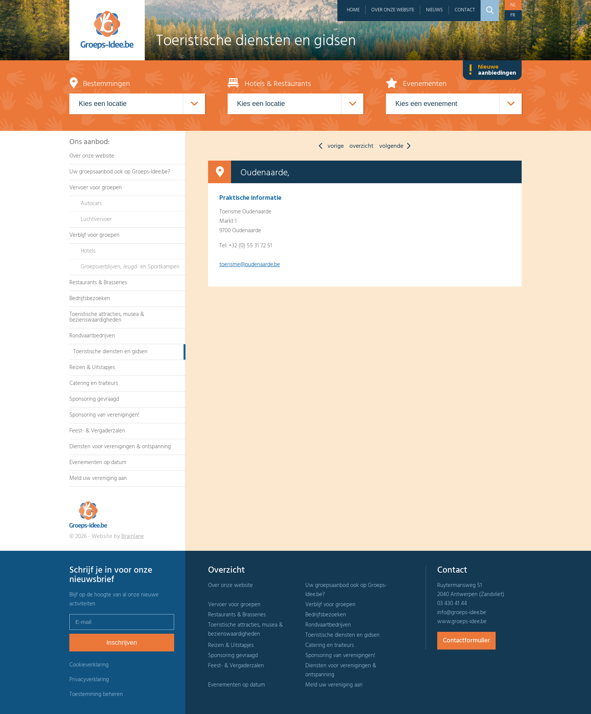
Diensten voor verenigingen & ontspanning (120, 446)
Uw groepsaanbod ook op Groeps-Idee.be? (119, 171)
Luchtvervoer (96, 219)
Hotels (88, 251)
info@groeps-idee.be (461, 612)
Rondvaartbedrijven (92, 335)
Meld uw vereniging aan (98, 478)
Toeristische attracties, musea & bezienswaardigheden (106, 317)
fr (512, 15)
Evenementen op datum (97, 462)
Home (353, 10)
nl (513, 5)
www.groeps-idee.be (462, 621)
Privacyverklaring (89, 679)
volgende (396, 146)
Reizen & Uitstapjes (92, 367)
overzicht (361, 146)
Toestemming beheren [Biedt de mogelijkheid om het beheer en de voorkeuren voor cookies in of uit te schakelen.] (96, 694)
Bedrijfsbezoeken (89, 298)
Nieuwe (492, 70)
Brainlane (132, 536)
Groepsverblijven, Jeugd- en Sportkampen (130, 266)
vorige (329, 146)
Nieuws (434, 10)
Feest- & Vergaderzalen (97, 430)
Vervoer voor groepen (95, 187)
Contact (465, 10)
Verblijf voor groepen (94, 235)
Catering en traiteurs (93, 383)
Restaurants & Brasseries (98, 282)
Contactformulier (466, 641)
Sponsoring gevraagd (94, 399)
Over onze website (392, 10)
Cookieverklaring (89, 665)
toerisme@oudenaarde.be (249, 264)
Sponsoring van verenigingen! (104, 415)
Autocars (91, 203)
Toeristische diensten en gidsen (110, 351)
